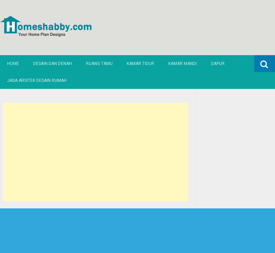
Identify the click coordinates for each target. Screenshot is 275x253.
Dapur (218, 63)
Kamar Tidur (140, 63)
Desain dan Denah (52, 63)
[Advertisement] (95, 152)
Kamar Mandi (182, 63)
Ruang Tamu (99, 63)
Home (13, 63)
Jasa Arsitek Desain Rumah (37, 80)
